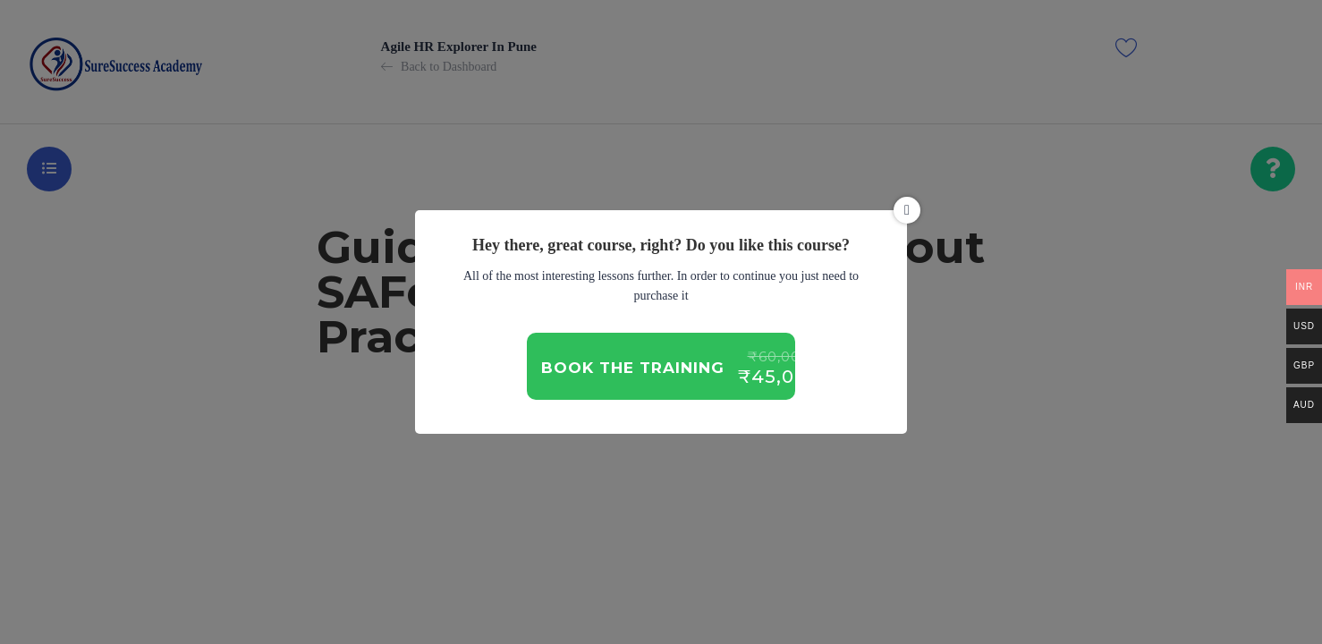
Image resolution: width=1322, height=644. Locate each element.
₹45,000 (778, 376)
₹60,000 (779, 357)
